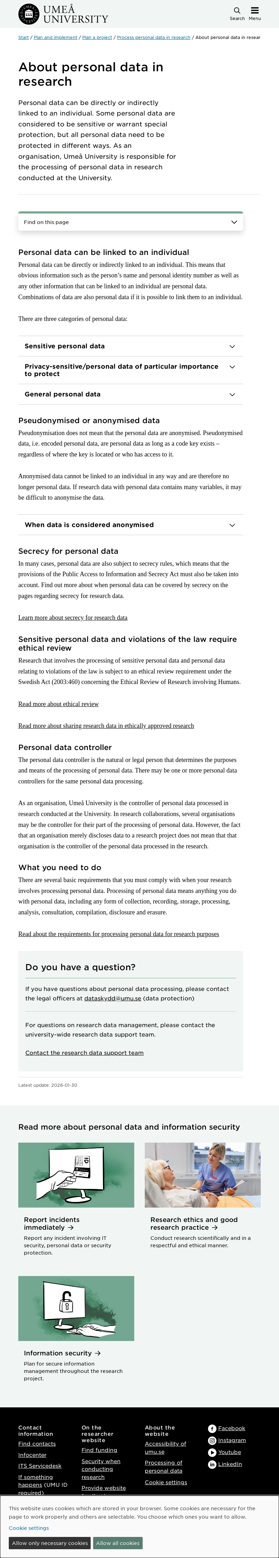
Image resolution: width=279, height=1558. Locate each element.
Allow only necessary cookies (50, 1543)
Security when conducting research (101, 1469)
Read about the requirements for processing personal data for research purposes (118, 934)
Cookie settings (166, 1482)
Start (23, 37)
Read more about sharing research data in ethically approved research (106, 725)
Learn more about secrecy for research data (73, 617)
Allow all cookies (118, 1543)
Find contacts (37, 1443)
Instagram (232, 1440)
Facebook (231, 1428)
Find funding (99, 1449)
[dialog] (139, 1526)
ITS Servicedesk (39, 1465)
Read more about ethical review (58, 704)
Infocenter (32, 1454)
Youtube (229, 1451)
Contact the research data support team (84, 1052)
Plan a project (97, 37)
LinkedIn (230, 1463)
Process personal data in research (153, 37)
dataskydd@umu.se (112, 997)
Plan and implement (55, 37)
